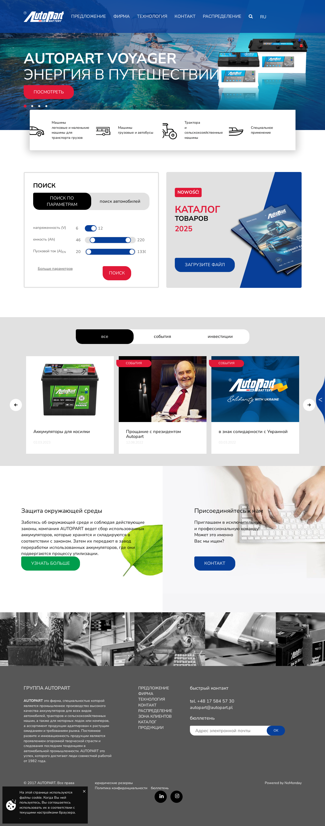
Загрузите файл (205, 265)
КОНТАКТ (185, 16)
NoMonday (293, 782)
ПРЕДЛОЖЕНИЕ (88, 16)
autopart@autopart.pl (211, 707)
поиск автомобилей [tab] (120, 201)
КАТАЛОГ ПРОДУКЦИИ (151, 724)
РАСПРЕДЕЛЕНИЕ (222, 16)
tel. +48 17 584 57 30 (212, 701)
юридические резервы (114, 782)
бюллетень (160, 788)
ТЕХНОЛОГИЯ (152, 16)
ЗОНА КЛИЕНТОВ (155, 716)
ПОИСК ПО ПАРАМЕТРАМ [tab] (62, 201)
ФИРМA (121, 16)
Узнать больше (50, 563)
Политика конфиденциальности (121, 788)
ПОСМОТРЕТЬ (49, 92)
